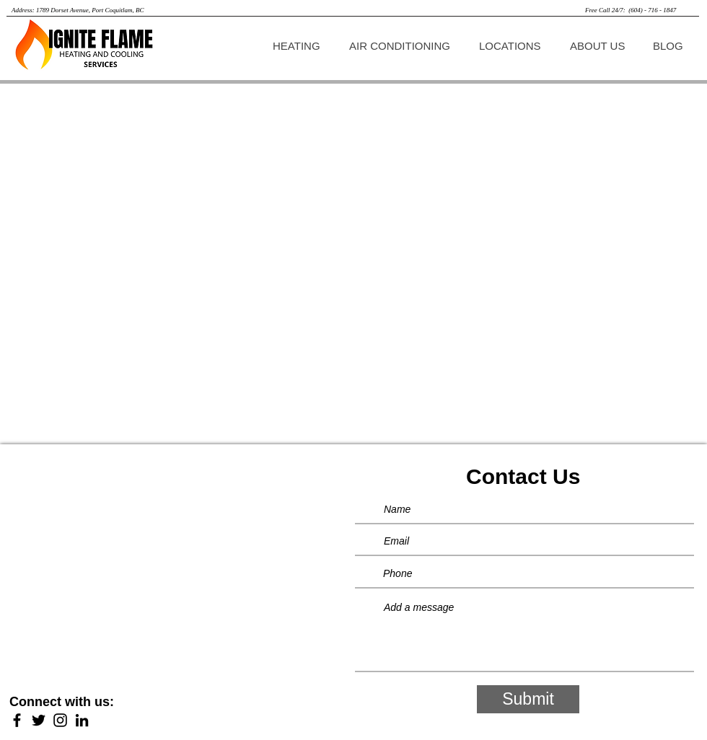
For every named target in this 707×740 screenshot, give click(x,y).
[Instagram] (60, 720)
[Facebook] (17, 720)
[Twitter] (39, 720)
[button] (300, 46)
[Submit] (528, 699)
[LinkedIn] (82, 720)
